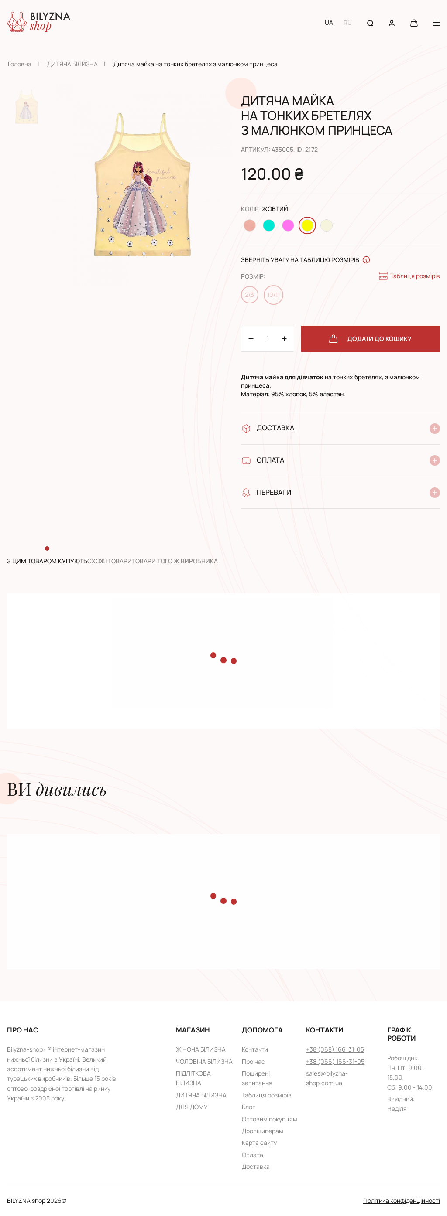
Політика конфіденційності (401, 1200)
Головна (19, 64)
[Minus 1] (284, 339)
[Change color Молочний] (326, 225)
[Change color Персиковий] (249, 225)
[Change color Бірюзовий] (269, 225)
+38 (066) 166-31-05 (335, 1061)
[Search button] (370, 22)
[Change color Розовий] (288, 225)
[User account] (392, 22)
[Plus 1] (251, 339)
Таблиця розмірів (409, 276)
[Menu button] (436, 22)
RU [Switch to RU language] (348, 22)
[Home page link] (38, 23)
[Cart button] (414, 22)
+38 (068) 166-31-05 (335, 1049)
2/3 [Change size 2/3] (249, 294)
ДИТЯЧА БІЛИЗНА (72, 64)
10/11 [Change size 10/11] (273, 294)
